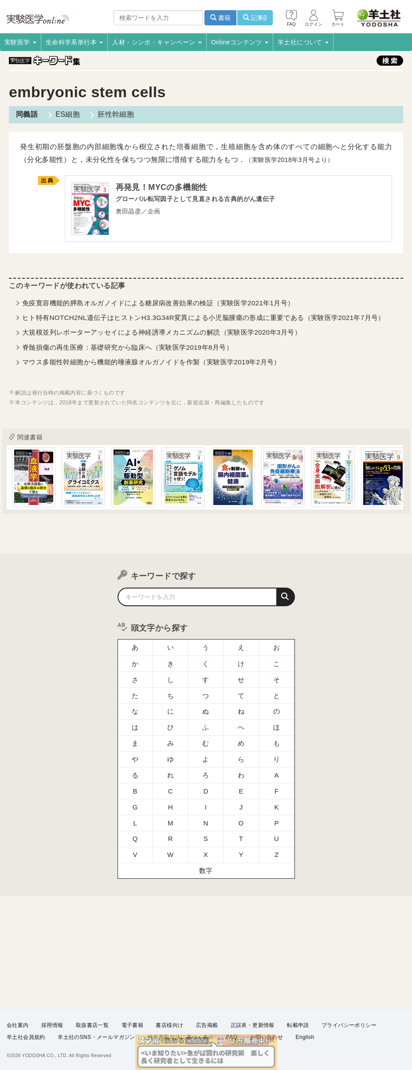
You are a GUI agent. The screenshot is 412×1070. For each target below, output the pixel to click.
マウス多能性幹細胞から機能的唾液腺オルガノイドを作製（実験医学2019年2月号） (151, 362)
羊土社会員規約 (26, 1037)
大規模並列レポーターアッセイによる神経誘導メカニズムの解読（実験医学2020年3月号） (161, 332)
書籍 (220, 17)
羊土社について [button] (303, 42)
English (304, 1037)
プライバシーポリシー (349, 1025)
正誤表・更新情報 (253, 1025)
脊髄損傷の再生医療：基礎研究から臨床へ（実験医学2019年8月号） (127, 347)
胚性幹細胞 (116, 114)
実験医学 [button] (20, 42)
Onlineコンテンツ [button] (239, 42)
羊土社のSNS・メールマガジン (96, 1037)
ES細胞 (67, 114)
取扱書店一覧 (92, 1025)
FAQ (231, 1037)
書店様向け (169, 1025)
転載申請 (298, 1025)
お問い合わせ (266, 1037)
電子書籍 (133, 1025)
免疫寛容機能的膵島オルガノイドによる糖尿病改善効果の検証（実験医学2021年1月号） (158, 303)
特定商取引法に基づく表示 (181, 1037)
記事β (255, 17)
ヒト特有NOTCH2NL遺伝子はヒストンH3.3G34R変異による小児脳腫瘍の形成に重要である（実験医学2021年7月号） (203, 317)
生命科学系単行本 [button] (74, 42)
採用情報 (52, 1025)
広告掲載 (207, 1025)
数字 (206, 870)
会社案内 (18, 1025)
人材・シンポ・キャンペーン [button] (157, 42)
